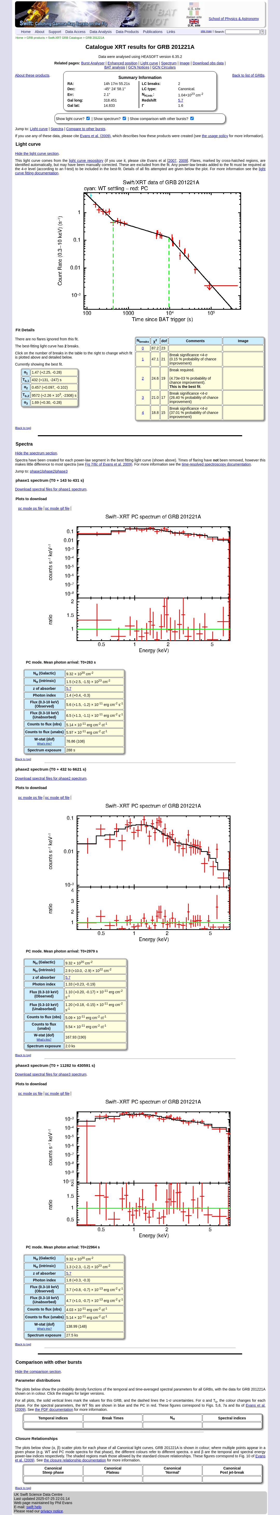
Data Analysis (101, 32)
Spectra (57, 129)
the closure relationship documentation (75, 1460)
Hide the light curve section (37, 153)
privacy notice (52, 1511)
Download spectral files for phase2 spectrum (50, 778)
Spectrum (169, 63)
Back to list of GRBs (248, 75)
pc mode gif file (57, 508)
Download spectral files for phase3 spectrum (50, 1074)
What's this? (44, 743)
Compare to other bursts (85, 129)
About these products (32, 75)
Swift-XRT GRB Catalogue (65, 37)
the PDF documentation (54, 1409)
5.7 (180, 100)
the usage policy (215, 136)
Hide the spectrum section (36, 453)
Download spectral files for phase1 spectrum (50, 489)
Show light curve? (70, 119)
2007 (172, 160)
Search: (220, 31)
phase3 (62, 471)
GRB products (36, 37)
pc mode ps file (30, 508)
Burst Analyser (92, 63)
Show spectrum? (108, 119)
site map (206, 31)
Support (54, 32)
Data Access (75, 32)
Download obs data (208, 63)
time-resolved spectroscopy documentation (216, 464)
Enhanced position (122, 63)
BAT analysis (114, 67)
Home (26, 32)
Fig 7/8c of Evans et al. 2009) (108, 464)
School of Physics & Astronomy (234, 19)
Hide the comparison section (38, 1372)
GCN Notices (138, 67)
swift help (33, 1507)
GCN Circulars (164, 67)
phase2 (49, 471)
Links (171, 32)
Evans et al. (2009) (95, 136)
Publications (153, 32)
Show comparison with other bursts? (159, 119)
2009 (183, 160)
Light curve (149, 63)
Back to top (23, 427)
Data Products (127, 32)
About (39, 32)
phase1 (36, 471)
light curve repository (86, 160)
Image (185, 63)
